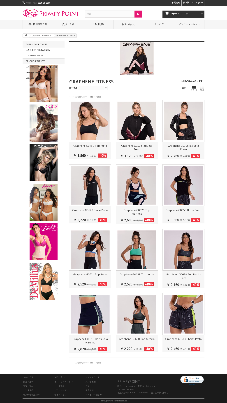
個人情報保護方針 (37, 24)
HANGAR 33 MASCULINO (37, 72)
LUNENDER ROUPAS (35, 67)
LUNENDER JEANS (34, 56)
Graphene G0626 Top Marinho (137, 211)
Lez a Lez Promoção (35, 78)
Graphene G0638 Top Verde (137, 274)
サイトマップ (60, 395)
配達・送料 (28, 382)
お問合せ (176, 2)
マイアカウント (93, 377)
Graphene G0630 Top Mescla (137, 339)
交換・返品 (68, 24)
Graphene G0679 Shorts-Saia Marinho (90, 340)
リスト (201, 88)
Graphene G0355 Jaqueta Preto (183, 147)
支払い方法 (28, 377)
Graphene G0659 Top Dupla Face (183, 276)
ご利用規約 (98, 24)
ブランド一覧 (60, 390)
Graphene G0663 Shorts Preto (183, 339)
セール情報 (59, 386)
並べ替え (73, 88)
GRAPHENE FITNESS (35, 61)
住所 (88, 386)
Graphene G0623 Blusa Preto (90, 210)
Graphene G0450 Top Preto (90, 145)
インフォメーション (189, 24)
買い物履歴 (91, 382)
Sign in (199, 2)
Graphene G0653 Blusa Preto (183, 210)
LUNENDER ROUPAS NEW (38, 50)
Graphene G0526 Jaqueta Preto (136, 147)
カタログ (159, 24)
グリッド (194, 88)
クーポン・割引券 (94, 395)
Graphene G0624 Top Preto (90, 274)
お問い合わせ (129, 24)
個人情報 (90, 390)
